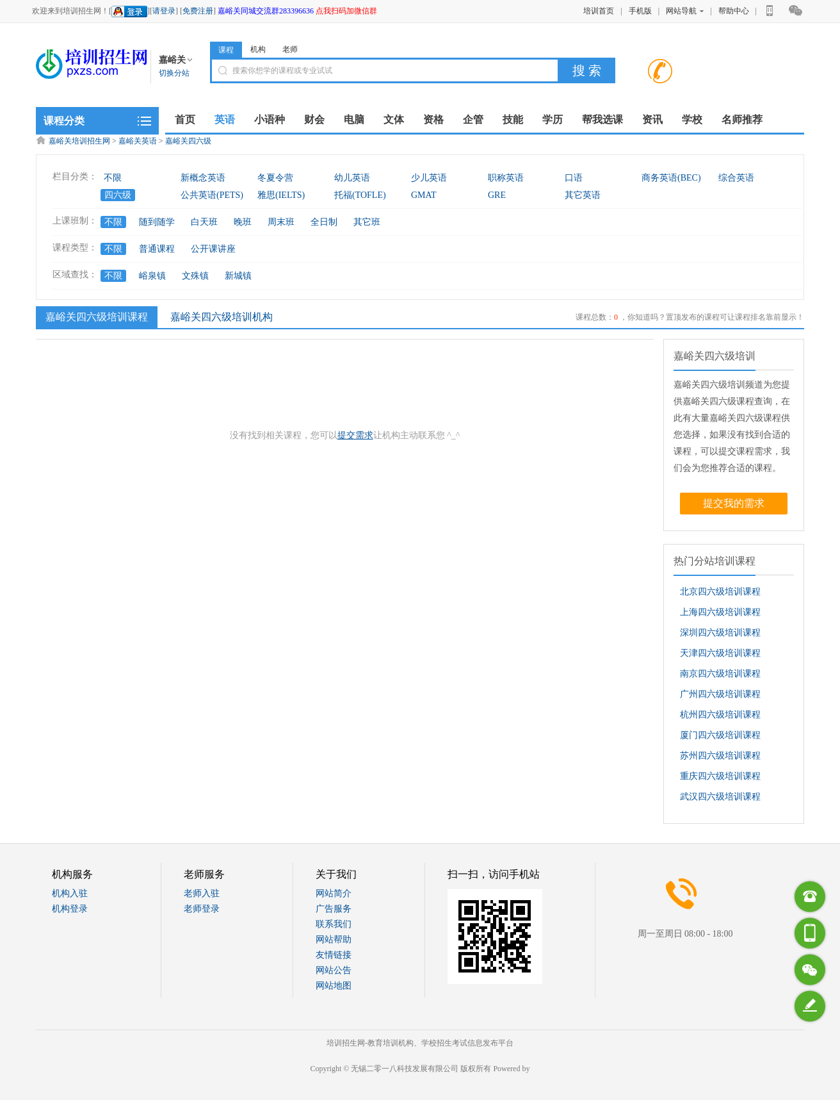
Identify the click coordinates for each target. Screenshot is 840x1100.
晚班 (243, 222)
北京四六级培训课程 (720, 591)
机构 (258, 49)
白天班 (204, 222)
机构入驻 (70, 893)
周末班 (281, 222)
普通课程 (157, 249)
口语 (574, 178)
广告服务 (333, 909)
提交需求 (355, 435)
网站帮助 (333, 939)
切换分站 (174, 73)
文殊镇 (195, 276)
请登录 (163, 10)
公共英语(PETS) (212, 195)
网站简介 (333, 893)
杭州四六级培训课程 (720, 714)
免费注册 (197, 10)
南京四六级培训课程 (720, 673)
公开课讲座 (213, 249)
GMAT (424, 195)
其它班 (366, 222)
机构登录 (70, 909)
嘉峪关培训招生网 (79, 140)
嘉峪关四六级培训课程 (95, 316)
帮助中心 (733, 10)
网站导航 (685, 10)
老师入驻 (202, 893)
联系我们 (333, 924)
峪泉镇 (152, 276)
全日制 (324, 222)
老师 (290, 49)
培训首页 (598, 10)
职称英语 (506, 178)
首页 (185, 119)
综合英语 (736, 178)
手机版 (640, 10)
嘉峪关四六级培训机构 (221, 316)
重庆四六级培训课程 (720, 776)
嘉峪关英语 (137, 140)
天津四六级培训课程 (720, 653)
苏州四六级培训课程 (720, 755)
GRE (497, 195)
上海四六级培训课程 (720, 612)
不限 (113, 178)
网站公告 (333, 970)
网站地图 (333, 985)
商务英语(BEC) (671, 178)
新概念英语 (203, 178)
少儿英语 (429, 178)
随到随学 (157, 222)
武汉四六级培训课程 (720, 796)
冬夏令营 (275, 178)
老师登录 (202, 909)
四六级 (117, 195)
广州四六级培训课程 (720, 694)
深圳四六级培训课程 (720, 632)
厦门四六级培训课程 (720, 735)
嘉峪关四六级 (188, 140)
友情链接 (333, 955)
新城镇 (238, 276)
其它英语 (583, 195)
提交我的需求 (733, 503)
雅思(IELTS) (281, 195)
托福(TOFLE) (360, 195)
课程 (226, 49)
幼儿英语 (352, 178)
